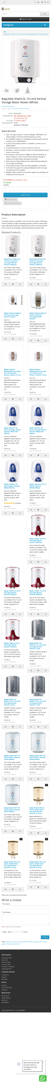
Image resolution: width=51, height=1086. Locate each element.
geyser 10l (5, 944)
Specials (4, 990)
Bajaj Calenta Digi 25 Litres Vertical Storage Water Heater (37, 316)
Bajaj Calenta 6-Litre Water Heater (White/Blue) (37, 486)
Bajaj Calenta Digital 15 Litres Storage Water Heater (12, 315)
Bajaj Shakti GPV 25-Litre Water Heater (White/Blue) (37, 757)
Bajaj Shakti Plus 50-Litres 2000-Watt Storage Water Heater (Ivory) (37, 864)
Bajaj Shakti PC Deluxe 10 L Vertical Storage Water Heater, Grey (37, 702)
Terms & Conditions (8, 967)
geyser (16, 942)
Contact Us (5, 975)
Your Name (6, 904)
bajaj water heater (26, 942)
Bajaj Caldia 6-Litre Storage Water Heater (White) (12, 645)
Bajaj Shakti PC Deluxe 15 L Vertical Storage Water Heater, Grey (37, 646)
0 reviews (15, 108)
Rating (5, 932)
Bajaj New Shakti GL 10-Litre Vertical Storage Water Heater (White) (26, 34)
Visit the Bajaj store (8, 106)
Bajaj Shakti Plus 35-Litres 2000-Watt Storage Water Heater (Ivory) (12, 864)
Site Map (5, 979)
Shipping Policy (7, 969)
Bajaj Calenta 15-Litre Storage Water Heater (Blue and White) (12, 430)
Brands (4, 985)
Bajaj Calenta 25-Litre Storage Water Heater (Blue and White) (37, 430)
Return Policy (6, 962)
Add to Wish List (10, 199)
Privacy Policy (6, 964)
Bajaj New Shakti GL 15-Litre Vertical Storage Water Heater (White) (12, 262)
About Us (5, 960)
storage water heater (40, 942)
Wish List (5, 1000)
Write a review (24, 108)
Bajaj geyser (10, 942)
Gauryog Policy (7, 958)
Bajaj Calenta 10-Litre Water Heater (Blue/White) (12, 486)
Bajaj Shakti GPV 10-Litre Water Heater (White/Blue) (12, 810)
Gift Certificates (7, 988)
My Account (5, 996)
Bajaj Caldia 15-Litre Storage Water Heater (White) (37, 593)
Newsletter (5, 1002)
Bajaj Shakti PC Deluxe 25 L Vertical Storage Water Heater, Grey (12, 702)
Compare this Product (12, 203)
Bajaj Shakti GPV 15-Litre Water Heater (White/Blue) (12, 757)
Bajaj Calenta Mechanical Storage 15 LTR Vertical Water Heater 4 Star (38, 372)
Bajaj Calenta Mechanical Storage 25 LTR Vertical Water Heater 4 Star (12, 372)
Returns (4, 977)
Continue (45, 937)
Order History (6, 998)
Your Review (6, 912)
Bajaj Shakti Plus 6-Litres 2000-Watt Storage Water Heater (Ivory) (37, 810)
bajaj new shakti (14, 944)
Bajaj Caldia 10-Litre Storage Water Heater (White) (37, 540)
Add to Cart (25, 195)
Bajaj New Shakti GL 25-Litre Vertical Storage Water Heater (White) (37, 262)
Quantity (6, 185)
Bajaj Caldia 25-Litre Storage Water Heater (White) (12, 593)
